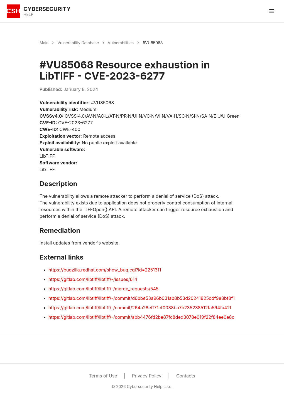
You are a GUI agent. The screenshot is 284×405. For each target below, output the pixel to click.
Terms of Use (103, 376)
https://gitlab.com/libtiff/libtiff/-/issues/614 (92, 279)
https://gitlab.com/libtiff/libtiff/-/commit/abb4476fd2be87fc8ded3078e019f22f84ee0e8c (141, 317)
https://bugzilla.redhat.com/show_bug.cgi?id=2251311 (104, 270)
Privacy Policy (146, 376)
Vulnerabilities (121, 42)
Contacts (185, 376)
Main (44, 42)
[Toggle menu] (271, 11)
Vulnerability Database (78, 42)
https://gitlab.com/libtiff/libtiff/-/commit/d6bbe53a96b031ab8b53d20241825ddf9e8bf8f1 (141, 298)
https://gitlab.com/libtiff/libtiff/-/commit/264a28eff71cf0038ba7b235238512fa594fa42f (139, 307)
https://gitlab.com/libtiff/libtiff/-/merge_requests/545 (103, 289)
